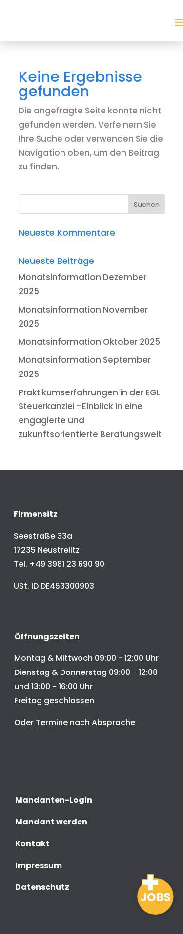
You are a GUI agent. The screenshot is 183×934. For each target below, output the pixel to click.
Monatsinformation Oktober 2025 (89, 342)
